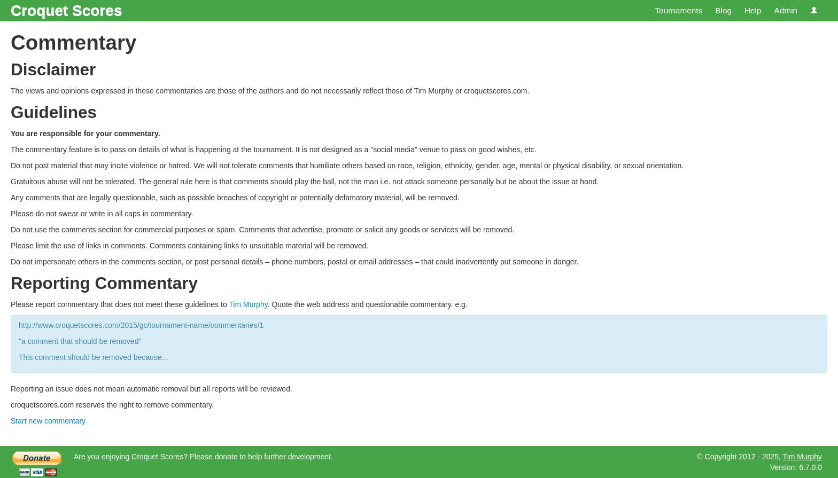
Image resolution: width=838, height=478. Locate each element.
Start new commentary (48, 421)
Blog (723, 10)
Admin (785, 10)
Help (753, 10)
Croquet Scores (66, 10)
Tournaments (678, 10)
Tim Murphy (248, 304)
